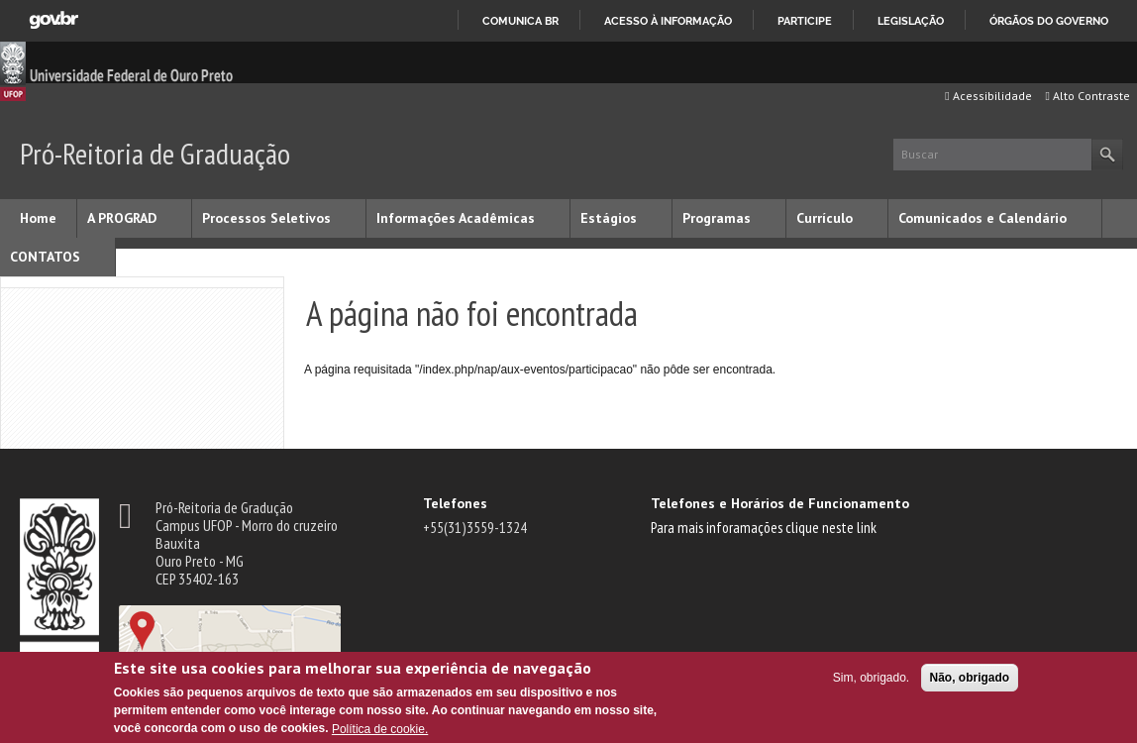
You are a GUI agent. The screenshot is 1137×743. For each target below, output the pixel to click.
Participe (804, 21)
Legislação (911, 21)
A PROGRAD (121, 218)
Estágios (608, 218)
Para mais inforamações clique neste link (764, 527)
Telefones (455, 503)
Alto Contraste (1088, 95)
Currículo (824, 218)
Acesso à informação (668, 21)
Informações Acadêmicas (455, 218)
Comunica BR (520, 21)
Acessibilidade (988, 95)
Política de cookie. (380, 729)
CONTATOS (45, 256)
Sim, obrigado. (871, 678)
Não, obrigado (970, 678)
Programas (716, 218)
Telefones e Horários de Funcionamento (780, 503)
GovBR (53, 20)
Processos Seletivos (266, 218)
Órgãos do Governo (1048, 21)
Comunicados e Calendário (982, 218)
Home (38, 218)
